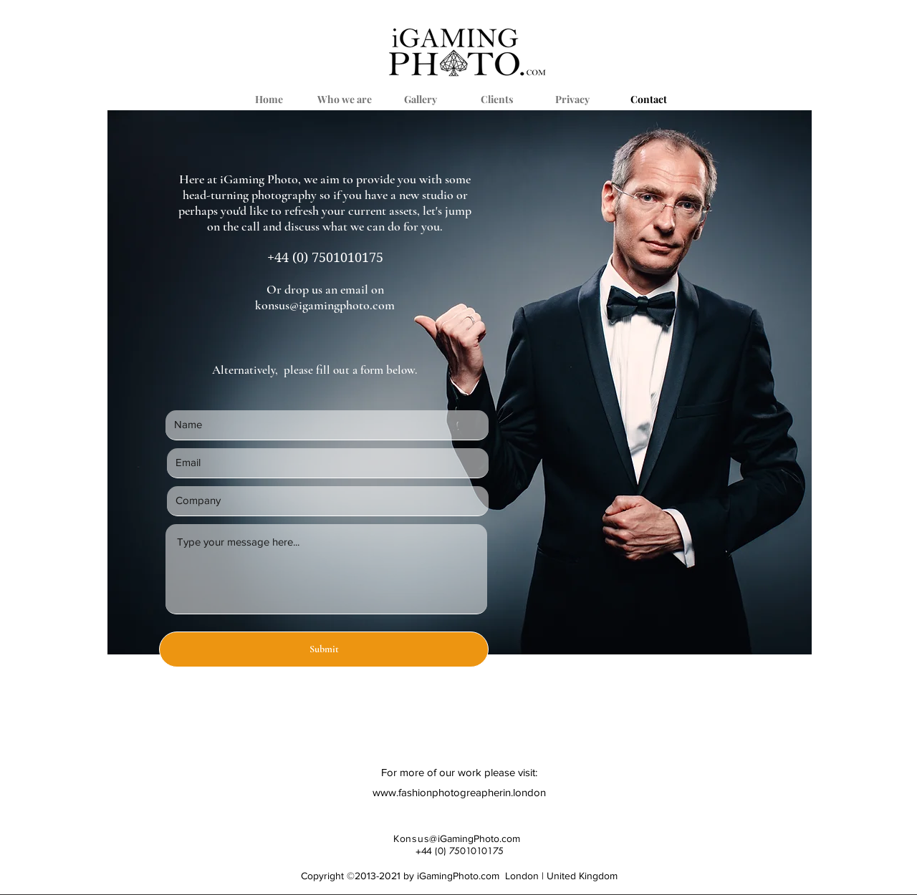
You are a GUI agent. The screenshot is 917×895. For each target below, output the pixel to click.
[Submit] (324, 649)
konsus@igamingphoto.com (325, 305)
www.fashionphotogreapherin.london (459, 792)
